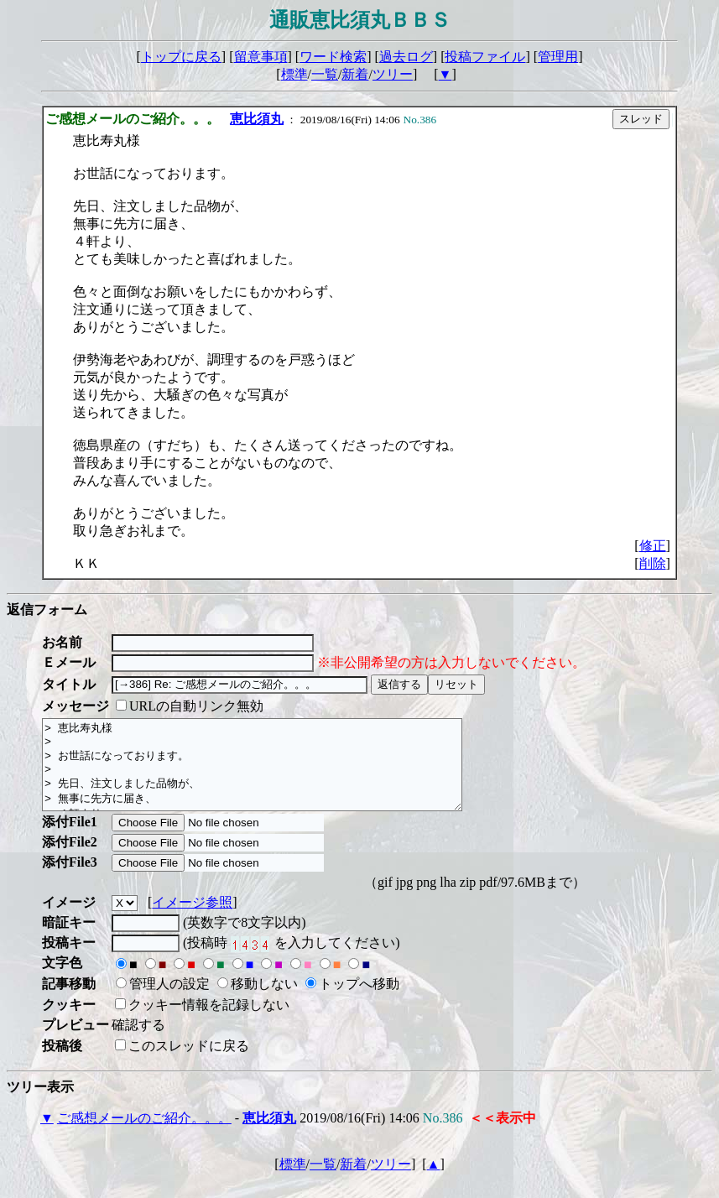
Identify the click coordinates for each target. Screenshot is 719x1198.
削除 (652, 563)
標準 (294, 74)
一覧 (324, 74)
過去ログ (406, 56)
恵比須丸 (257, 119)
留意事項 (261, 56)
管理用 (558, 56)
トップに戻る (181, 56)
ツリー (393, 74)
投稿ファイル (485, 56)
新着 (354, 74)
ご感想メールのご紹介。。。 (144, 1135)
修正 (652, 546)
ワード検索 (333, 56)
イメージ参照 (192, 920)
